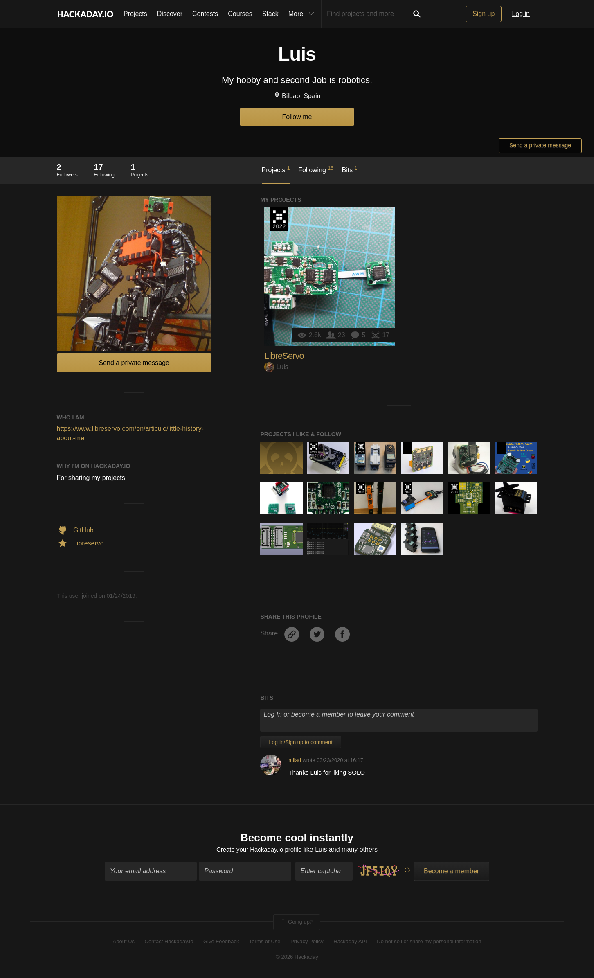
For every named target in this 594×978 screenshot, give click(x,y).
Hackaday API (350, 942)
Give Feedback (221, 942)
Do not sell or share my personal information (429, 942)
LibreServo (284, 356)
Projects (135, 13)
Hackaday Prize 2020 (407, 448)
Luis (276, 366)
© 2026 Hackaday (297, 958)
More (303, 14)
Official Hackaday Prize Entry (360, 448)
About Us (124, 942)
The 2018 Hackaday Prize (313, 448)
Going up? (296, 923)
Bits (350, 169)
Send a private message (540, 145)
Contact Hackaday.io (169, 942)
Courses (240, 13)
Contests (205, 13)
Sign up (484, 13)
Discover (169, 13)
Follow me (297, 116)
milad (294, 760)
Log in (521, 13)
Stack (270, 13)
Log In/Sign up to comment (300, 742)
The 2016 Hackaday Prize (360, 488)
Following (315, 169)
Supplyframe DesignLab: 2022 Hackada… (279, 219)
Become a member (451, 872)
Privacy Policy (307, 942)
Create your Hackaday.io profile (259, 850)
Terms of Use (265, 942)
